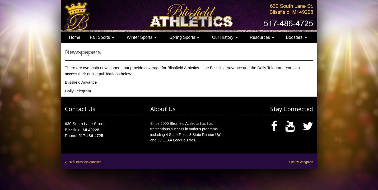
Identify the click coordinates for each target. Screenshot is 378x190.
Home (74, 37)
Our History (223, 37)
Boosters (294, 37)
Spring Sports (182, 37)
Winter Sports (139, 37)
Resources (260, 37)
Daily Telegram (78, 91)
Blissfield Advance (81, 82)
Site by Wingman (301, 162)
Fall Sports (100, 37)
